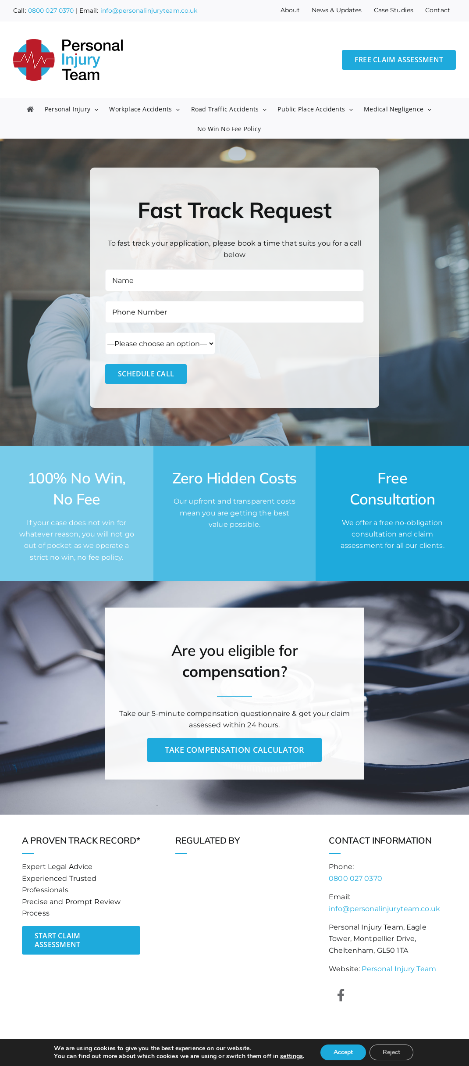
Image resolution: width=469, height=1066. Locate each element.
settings (291, 1056)
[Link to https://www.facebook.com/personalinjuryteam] (341, 995)
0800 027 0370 (51, 10)
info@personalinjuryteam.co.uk (149, 10)
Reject (391, 1052)
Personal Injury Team (399, 969)
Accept (343, 1052)
